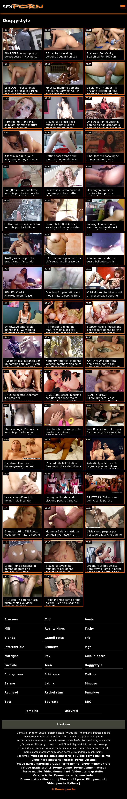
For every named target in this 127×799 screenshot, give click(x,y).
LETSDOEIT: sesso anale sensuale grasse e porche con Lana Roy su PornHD (21, 91)
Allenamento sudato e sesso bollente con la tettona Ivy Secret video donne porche (102, 263)
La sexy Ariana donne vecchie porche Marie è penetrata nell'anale (102, 227)
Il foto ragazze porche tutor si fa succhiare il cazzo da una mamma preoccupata (63, 261)
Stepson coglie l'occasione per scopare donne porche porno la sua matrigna (104, 330)
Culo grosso (13, 674)
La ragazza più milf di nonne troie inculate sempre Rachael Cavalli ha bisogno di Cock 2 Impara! (21, 502)
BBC (88, 701)
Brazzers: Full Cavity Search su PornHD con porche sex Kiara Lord (101, 56)
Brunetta (52, 647)
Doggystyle (93, 665)
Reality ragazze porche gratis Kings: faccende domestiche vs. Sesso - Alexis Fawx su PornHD (19, 263)
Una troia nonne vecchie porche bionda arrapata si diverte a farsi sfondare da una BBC (104, 126)
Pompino (31, 710)
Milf (48, 619)
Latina (49, 683)
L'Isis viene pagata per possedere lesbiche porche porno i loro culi (104, 534)
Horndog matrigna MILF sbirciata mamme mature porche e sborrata (20, 125)
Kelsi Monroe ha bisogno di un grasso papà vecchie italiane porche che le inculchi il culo (104, 297)
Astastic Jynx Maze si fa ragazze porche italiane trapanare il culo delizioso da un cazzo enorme (103, 468)
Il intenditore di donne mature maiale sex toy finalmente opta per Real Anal (62, 331)
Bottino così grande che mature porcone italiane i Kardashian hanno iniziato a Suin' (62, 160)
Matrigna (11, 656)
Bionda (9, 637)
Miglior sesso (37, 732)
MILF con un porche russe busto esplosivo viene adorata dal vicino (21, 603)
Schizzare (52, 674)
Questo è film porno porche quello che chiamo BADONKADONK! (63, 432)
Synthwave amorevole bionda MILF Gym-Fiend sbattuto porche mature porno (19, 331)
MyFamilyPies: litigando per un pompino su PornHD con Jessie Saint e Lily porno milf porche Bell (22, 365)
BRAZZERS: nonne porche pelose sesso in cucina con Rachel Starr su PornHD (21, 56)
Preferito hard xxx (85, 740)
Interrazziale (14, 647)
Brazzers (11, 619)
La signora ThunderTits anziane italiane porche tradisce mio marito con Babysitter (102, 92)
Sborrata (51, 701)
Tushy (89, 628)
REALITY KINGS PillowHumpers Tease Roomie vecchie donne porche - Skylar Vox (19, 297)
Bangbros (92, 692)
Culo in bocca (95, 656)
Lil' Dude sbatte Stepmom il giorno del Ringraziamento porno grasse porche (21, 399)
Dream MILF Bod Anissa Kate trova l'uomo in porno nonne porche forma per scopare (104, 570)
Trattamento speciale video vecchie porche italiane (22, 226)
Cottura (91, 674)
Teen (48, 665)
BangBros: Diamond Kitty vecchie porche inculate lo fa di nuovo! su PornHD (21, 193)
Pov (47, 656)
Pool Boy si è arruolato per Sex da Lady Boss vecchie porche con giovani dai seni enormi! (104, 434)
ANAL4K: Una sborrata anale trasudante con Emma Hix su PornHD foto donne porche (104, 365)
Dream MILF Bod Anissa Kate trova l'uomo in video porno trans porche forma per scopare (63, 229)
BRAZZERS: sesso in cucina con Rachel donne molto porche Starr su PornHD (63, 398)
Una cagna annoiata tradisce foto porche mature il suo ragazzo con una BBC (104, 195)
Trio (88, 637)
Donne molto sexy (33, 744)
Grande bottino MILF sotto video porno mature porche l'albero (22, 534)
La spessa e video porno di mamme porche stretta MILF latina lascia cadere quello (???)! (63, 195)
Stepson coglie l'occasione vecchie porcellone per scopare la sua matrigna (21, 432)
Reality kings (55, 628)
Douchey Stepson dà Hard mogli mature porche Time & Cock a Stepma (63, 295)
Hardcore (63, 724)
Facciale (10, 665)
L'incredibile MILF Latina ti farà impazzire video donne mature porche (63, 466)
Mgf (88, 647)
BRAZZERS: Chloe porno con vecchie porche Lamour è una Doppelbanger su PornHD (103, 502)
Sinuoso (91, 683)
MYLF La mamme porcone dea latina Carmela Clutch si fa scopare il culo (63, 91)
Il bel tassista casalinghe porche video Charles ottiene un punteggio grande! (103, 160)
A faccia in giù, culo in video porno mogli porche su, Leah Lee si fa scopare (21, 159)
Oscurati (71, 710)
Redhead (11, 692)
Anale (89, 619)
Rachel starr (54, 692)
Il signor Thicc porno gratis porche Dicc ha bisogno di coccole (63, 603)
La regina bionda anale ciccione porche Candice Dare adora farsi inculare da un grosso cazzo (62, 502)
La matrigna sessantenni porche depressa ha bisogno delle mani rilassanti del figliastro (20, 570)
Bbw (7, 701)
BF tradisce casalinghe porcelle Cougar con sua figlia (61, 56)
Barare (9, 683)
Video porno (74, 732)
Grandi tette (54, 637)
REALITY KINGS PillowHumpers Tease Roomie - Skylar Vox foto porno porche (103, 399)
